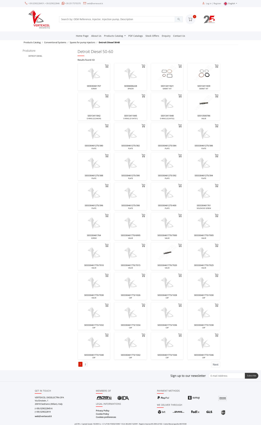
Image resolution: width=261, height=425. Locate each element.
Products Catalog (114, 35)
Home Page (82, 35)
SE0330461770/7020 (167, 265)
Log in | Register (213, 3)
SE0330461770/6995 (130, 235)
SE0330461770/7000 (167, 235)
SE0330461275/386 (204, 145)
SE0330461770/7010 (94, 265)
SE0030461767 (94, 85)
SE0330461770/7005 (204, 235)
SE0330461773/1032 (94, 324)
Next (216, 364)
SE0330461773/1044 (167, 354)
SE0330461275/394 (204, 175)
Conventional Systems (55, 42)
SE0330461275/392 (167, 175)
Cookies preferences (106, 417)
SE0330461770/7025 (204, 265)
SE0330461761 (204, 205)
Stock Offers (152, 35)
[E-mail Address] (226, 376)
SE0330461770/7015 (130, 265)
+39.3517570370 (73, 3)
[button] (190, 19)
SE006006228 (130, 85)
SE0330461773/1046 (204, 354)
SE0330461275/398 (130, 205)
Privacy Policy (102, 410)
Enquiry (166, 35)
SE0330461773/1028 (167, 295)
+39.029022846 (52, 3)
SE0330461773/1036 (167, 324)
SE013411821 (167, 85)
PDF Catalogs (135, 35)
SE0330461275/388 (94, 175)
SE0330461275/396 (94, 205)
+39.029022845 (35, 3)
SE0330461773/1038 (204, 324)
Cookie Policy (102, 413)
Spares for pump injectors (82, 42)
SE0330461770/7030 (94, 295)
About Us (96, 35)
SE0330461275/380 (94, 145)
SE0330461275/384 (167, 145)
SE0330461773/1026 (130, 295)
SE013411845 (130, 115)
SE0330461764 (94, 235)
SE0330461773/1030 (204, 295)
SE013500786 (203, 115)
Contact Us (179, 35)
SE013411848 (167, 115)
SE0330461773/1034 (130, 324)
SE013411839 (203, 85)
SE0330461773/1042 (130, 354)
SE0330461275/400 (167, 205)
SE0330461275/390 (130, 175)
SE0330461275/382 (130, 145)
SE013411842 (94, 115)
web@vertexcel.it (95, 3)
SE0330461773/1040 (94, 354)
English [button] (230, 3)
